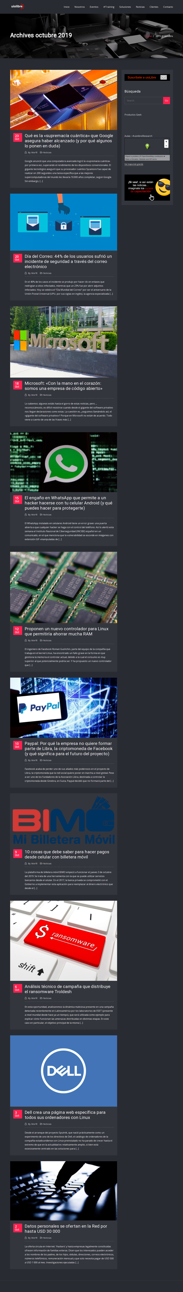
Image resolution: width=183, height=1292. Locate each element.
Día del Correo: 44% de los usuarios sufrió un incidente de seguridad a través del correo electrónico (68, 261)
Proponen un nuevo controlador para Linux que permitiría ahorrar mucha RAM (67, 631)
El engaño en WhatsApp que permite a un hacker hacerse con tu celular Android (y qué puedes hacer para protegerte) (69, 503)
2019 (158, 36)
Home (148, 36)
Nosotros (79, 6)
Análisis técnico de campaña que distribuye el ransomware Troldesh (68, 989)
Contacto (168, 6)
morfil (32, 152)
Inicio (66, 6)
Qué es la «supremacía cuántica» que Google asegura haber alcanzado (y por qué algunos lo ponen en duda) (69, 140)
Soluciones (125, 6)
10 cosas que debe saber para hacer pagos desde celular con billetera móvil (67, 854)
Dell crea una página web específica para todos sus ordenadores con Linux (65, 1115)
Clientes (154, 6)
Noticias (140, 6)
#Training (108, 6)
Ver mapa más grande (134, 164)
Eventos (94, 6)
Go (166, 100)
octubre (169, 36)
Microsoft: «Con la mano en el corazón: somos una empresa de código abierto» (63, 386)
